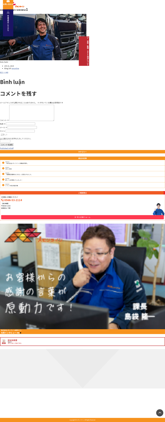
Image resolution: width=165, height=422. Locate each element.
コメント (4, 120)
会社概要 (68, 4)
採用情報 (122, 4)
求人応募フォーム (83, 217)
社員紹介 (80, 4)
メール (3, 127)
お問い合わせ (160, 4)
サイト (2, 131)
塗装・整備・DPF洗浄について (160, 51)
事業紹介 (56, 4)
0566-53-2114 (13, 200)
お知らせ (134, 4)
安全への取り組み (95, 4)
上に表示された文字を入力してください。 (16, 138)
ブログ (145, 4)
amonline (15, 68)
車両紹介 (110, 4)
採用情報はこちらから (160, 21)
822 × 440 (4, 72)
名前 (2, 124)
